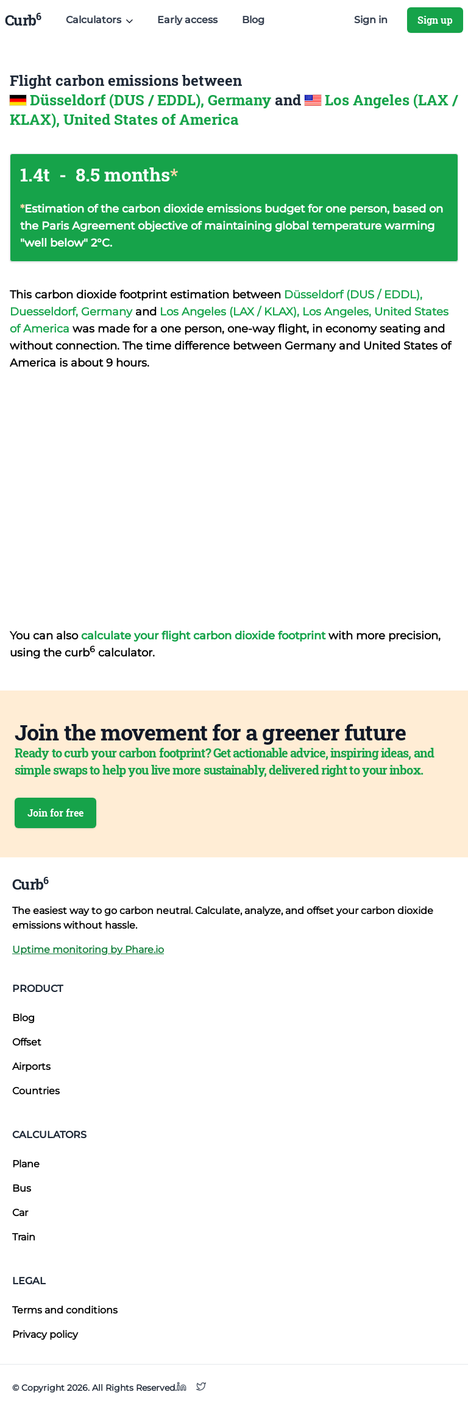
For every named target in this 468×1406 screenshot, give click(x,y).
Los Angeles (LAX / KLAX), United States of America (234, 109)
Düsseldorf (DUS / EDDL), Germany (152, 100)
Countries (36, 1091)
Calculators (49, 1135)
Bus (21, 1188)
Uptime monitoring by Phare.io (88, 949)
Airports (31, 1066)
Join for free (55, 812)
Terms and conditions (65, 1310)
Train (23, 1237)
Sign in (371, 20)
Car (20, 1212)
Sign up (435, 19)
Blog (253, 20)
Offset (26, 1042)
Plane (26, 1164)
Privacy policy (45, 1334)
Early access (187, 20)
